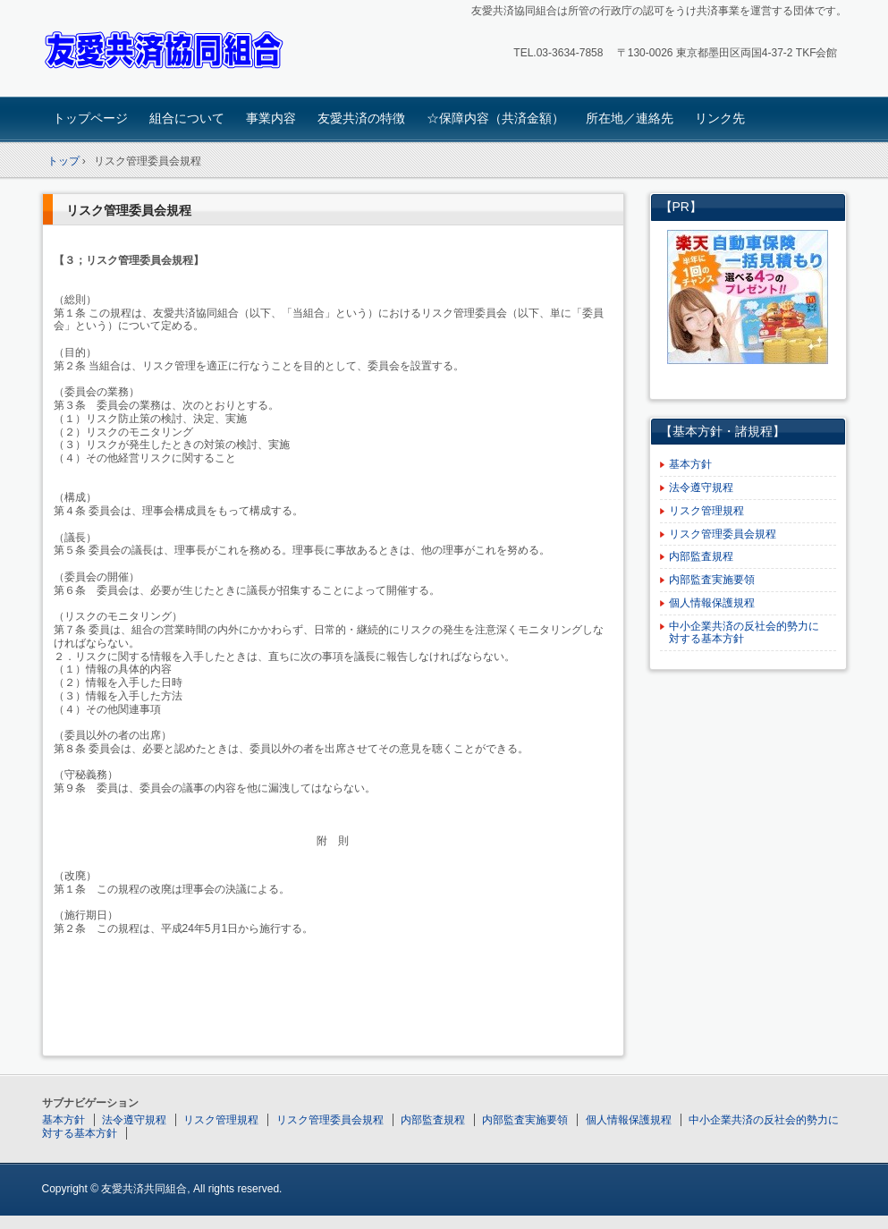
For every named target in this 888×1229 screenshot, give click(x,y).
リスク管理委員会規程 (128, 210)
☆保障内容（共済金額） (495, 118)
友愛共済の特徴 (361, 118)
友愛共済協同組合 (167, 50)
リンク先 (720, 118)
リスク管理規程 (706, 510)
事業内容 (271, 118)
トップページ (90, 118)
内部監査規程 (701, 556)
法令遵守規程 (701, 487)
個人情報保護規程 (712, 603)
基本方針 (690, 464)
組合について (186, 118)
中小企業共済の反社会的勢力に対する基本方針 (744, 633)
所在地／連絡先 (629, 118)
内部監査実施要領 (712, 579)
